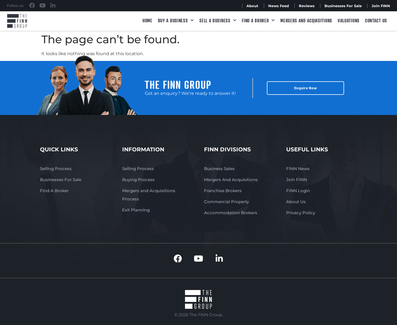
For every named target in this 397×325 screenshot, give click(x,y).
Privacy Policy (300, 212)
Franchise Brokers (223, 190)
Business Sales (219, 168)
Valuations (349, 20)
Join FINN (381, 6)
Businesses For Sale (343, 6)
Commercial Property (226, 201)
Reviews (307, 6)
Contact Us (376, 20)
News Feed (278, 6)
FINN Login (298, 190)
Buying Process (138, 179)
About (252, 6)
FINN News (298, 168)
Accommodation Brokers (230, 212)
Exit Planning (136, 210)
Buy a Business (176, 20)
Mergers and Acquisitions (306, 20)
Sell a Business (217, 20)
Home (147, 20)
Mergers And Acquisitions (231, 179)
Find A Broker (258, 20)
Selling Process (56, 168)
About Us (296, 201)
